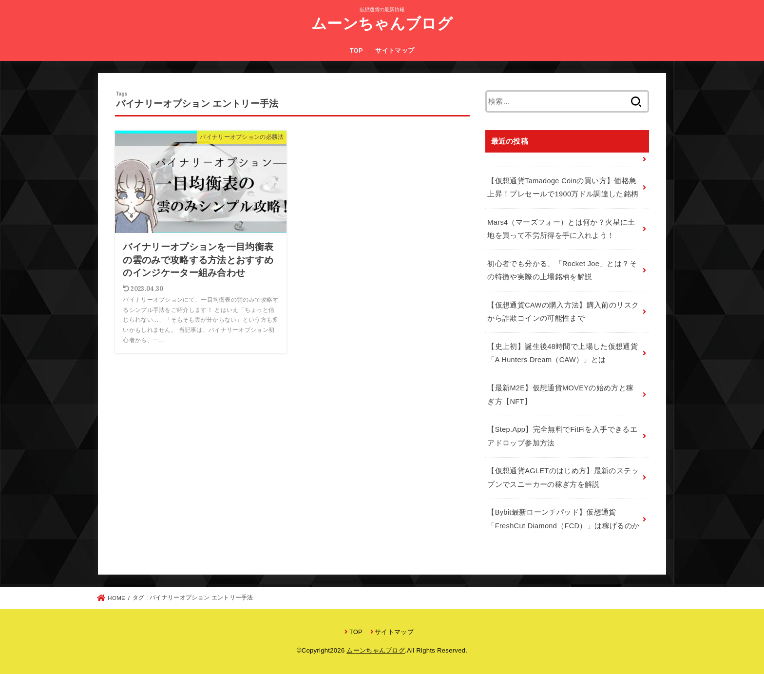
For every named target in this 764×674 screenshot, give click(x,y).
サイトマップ (394, 50)
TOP (356, 50)
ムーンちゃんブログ (382, 23)
